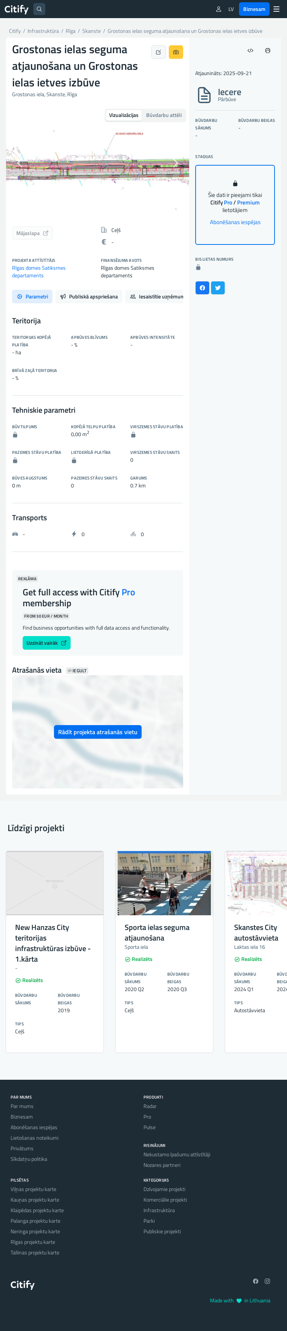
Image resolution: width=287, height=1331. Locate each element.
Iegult (77, 670)
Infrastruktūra (159, 1210)
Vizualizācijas (124, 115)
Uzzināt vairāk (46, 643)
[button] (20, 163)
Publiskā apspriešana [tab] (89, 296)
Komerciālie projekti (165, 1199)
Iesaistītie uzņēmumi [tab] (163, 296)
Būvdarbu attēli (164, 115)
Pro (147, 1116)
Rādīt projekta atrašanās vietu (97, 731)
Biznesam (254, 9)
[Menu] (276, 9)
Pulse (150, 1127)
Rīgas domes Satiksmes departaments (39, 271)
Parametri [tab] (32, 296)
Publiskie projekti (162, 1231)
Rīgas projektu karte (33, 1242)
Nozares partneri (162, 1165)
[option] (97, 163)
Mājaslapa (32, 233)
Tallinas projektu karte (35, 1252)
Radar (150, 1106)
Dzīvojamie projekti (164, 1189)
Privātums (22, 1148)
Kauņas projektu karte (35, 1199)
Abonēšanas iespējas (235, 222)
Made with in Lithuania (240, 1300)
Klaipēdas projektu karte (37, 1210)
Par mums (22, 1106)
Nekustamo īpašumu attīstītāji (177, 1154)
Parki (149, 1221)
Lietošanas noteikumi (35, 1138)
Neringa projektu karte (35, 1231)
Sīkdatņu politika (29, 1159)
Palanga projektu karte (35, 1221)
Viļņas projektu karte (33, 1189)
